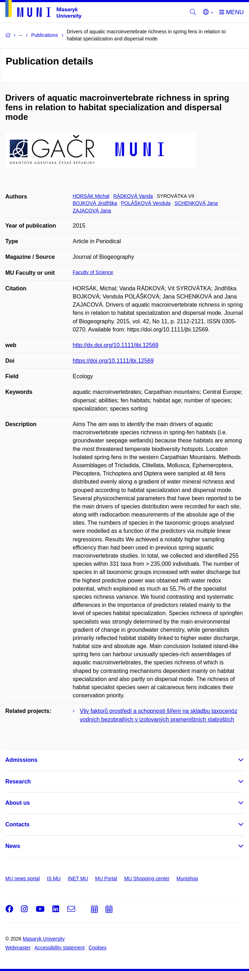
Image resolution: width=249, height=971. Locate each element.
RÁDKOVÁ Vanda (133, 196)
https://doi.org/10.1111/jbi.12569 (113, 361)
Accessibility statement (59, 947)
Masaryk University (43, 939)
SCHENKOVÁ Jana (196, 203)
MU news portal (22, 878)
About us (17, 803)
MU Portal (106, 878)
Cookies (98, 947)
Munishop (187, 878)
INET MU (78, 878)
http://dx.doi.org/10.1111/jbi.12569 (115, 345)
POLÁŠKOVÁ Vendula (146, 203)
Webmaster (17, 947)
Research (18, 782)
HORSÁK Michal (91, 196)
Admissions (21, 760)
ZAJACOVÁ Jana (92, 210)
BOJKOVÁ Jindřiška (95, 203)
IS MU (54, 878)
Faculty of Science (93, 272)
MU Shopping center (147, 878)
